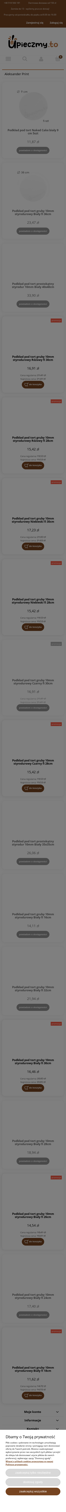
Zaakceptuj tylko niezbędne (33, 1472)
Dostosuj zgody (33, 1482)
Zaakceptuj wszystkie (33, 1491)
